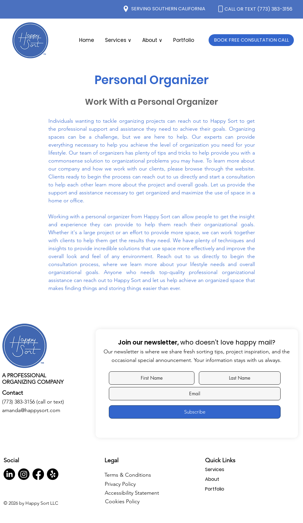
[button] (152, 40)
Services (214, 469)
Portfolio (214, 489)
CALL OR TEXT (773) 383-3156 (258, 9)
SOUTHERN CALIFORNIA (178, 8)
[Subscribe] (195, 412)
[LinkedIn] (9, 474)
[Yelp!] (52, 474)
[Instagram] (24, 474)
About (212, 479)
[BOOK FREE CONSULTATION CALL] (251, 40)
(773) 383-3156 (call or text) (33, 402)
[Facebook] (38, 474)
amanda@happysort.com (31, 410)
